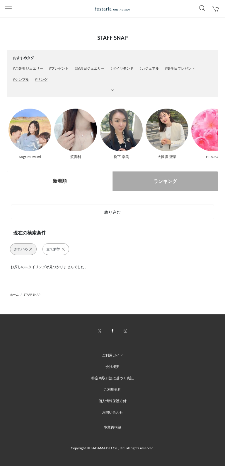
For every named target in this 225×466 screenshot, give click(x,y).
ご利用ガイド (112, 355)
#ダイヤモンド (122, 68)
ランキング (165, 181)
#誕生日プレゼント (180, 68)
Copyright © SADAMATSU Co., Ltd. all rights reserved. (112, 448)
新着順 (60, 181)
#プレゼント (59, 68)
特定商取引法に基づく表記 (112, 378)
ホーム (14, 294)
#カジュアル (149, 68)
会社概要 (112, 366)
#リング (41, 79)
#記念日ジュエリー (89, 68)
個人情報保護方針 (112, 401)
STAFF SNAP (32, 294)
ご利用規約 (112, 389)
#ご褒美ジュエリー (28, 68)
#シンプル (21, 79)
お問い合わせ (112, 412)
